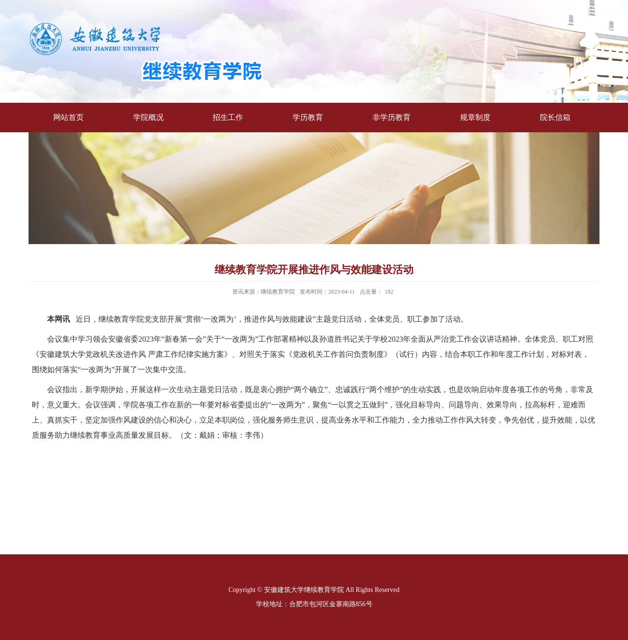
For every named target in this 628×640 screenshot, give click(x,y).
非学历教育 (392, 117)
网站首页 (68, 117)
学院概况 (148, 117)
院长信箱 (555, 117)
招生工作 (228, 117)
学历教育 (308, 117)
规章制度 (475, 117)
